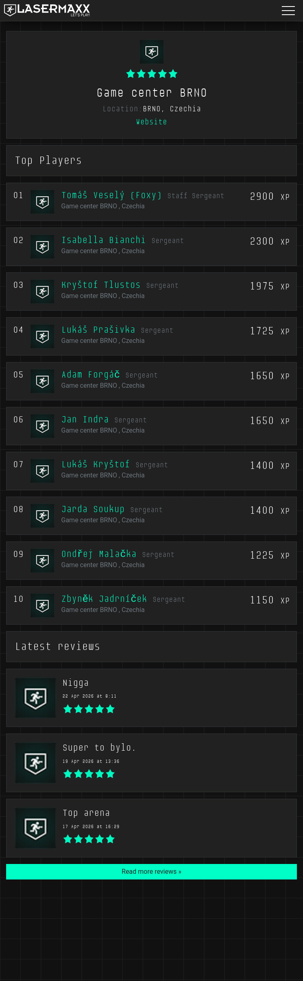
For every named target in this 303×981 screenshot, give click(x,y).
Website (151, 121)
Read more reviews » (151, 871)
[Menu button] (288, 10)
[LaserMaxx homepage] (47, 10)
